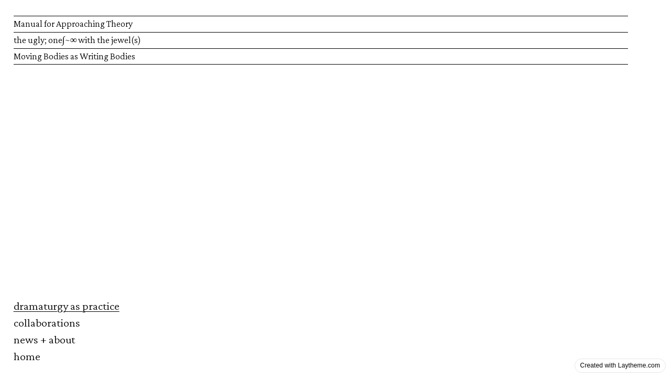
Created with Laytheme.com (620, 365)
